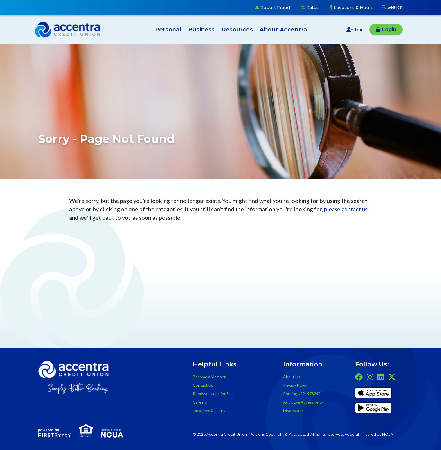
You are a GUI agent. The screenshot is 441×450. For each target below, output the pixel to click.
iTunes (373, 393)
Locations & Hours (354, 7)
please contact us (346, 209)
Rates (312, 7)
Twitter (391, 377)
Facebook (359, 377)
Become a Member (209, 376)
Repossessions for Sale (213, 393)
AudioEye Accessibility (303, 402)
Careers (200, 402)
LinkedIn (380, 377)
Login (389, 29)
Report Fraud (275, 7)
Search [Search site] (395, 7)
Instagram (370, 377)
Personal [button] (168, 29)
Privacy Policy (295, 385)
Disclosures (293, 410)
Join (359, 29)
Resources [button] (237, 29)
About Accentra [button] (283, 29)
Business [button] (201, 29)
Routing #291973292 (302, 393)
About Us (291, 376)
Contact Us (203, 385)
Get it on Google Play (373, 408)
